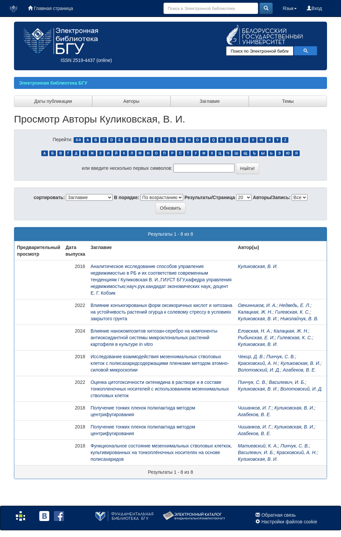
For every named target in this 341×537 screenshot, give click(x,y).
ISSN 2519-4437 (78, 60)
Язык (290, 8)
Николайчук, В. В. (299, 318)
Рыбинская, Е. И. (256, 337)
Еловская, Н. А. (254, 331)
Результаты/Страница (209, 197)
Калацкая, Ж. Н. (255, 312)
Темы (288, 101)
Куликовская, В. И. (258, 266)
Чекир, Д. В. (251, 356)
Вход (314, 8)
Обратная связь (278, 515)
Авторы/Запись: (271, 197)
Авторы (131, 101)
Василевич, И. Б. (287, 382)
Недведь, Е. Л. (294, 305)
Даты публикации (53, 101)
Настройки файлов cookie (289, 521)
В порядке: (126, 197)
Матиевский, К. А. (258, 445)
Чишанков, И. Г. (255, 407)
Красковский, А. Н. (258, 363)
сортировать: (49, 197)
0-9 (78, 140)
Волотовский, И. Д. (259, 370)
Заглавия (210, 101)
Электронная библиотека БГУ (53, 83)
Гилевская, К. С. (292, 312)
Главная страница (50, 8)
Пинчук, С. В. (280, 356)
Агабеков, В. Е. (299, 370)
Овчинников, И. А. (257, 305)
